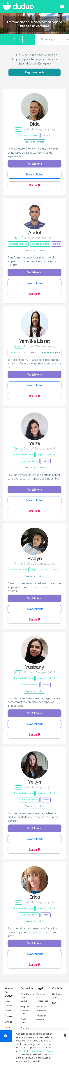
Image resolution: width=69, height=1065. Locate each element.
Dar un (34, 185)
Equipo (8, 1016)
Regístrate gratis (34, 72)
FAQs (54, 1003)
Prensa (8, 1027)
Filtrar (17, 39)
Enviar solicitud (34, 174)
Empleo (8, 1022)
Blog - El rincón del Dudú (25, 1010)
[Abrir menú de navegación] (62, 6)
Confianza (10, 1010)
